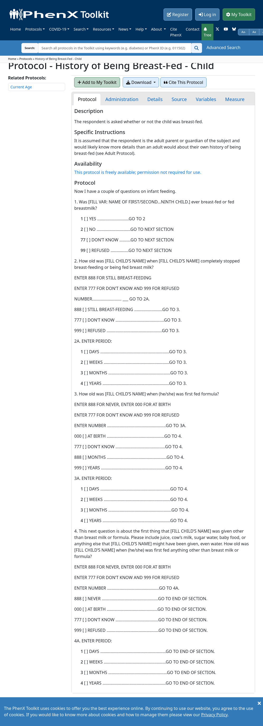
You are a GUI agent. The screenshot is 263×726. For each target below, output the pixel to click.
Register (178, 14)
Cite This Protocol (183, 82)
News (123, 29)
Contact (192, 29)
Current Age (21, 86)
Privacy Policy (214, 715)
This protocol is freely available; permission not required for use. (137, 172)
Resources (102, 29)
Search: (26, 48)
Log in (207, 14)
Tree (207, 32)
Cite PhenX (175, 32)
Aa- (243, 32)
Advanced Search (223, 47)
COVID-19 (57, 29)
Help (140, 29)
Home (15, 29)
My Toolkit (239, 14)
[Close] (259, 703)
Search (80, 29)
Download (139, 82)
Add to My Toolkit (97, 82)
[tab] (87, 99)
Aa (254, 32)
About (157, 29)
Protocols (33, 29)
